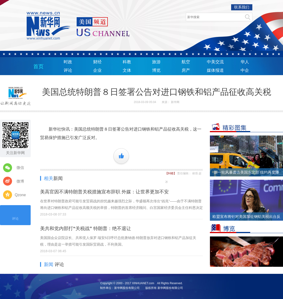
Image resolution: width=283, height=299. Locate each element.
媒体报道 (215, 70)
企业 (97, 70)
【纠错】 (171, 173)
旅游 (156, 62)
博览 (156, 70)
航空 (186, 62)
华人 (245, 62)
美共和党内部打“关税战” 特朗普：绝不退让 (85, 228)
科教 (127, 62)
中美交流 (215, 62)
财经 (97, 62)
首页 (38, 66)
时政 (68, 62)
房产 (186, 70)
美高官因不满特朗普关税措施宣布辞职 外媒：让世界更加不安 (104, 191)
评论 (68, 70)
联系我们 (241, 7)
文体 (127, 70)
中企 (245, 70)
